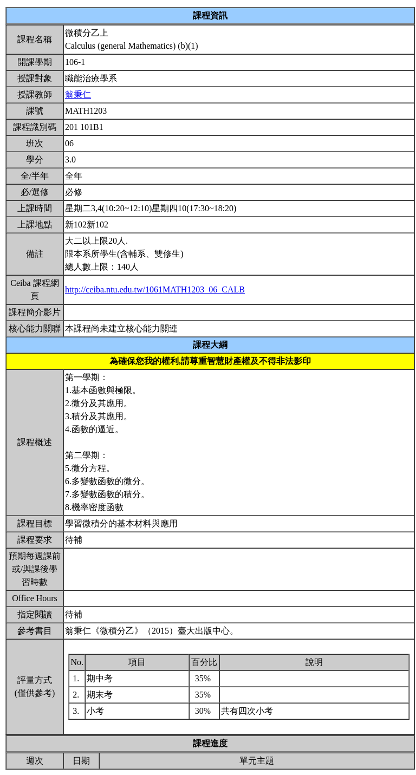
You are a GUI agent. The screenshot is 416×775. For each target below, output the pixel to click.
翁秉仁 (78, 94)
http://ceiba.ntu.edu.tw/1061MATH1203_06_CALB (155, 289)
